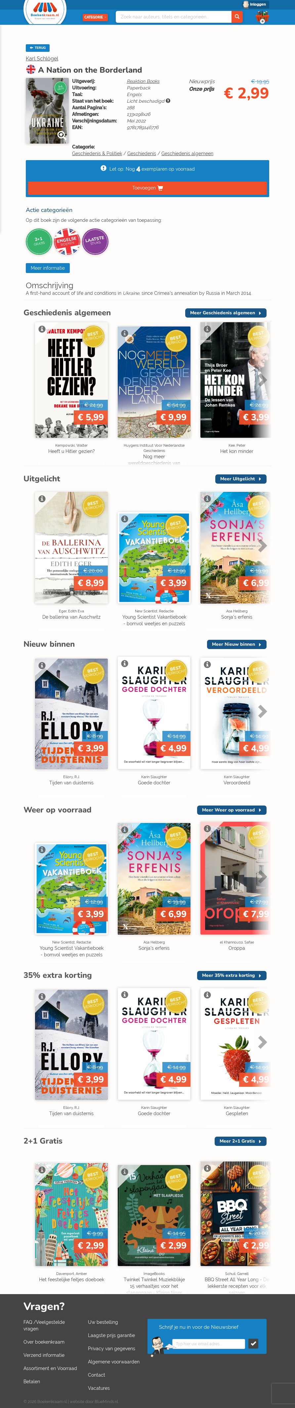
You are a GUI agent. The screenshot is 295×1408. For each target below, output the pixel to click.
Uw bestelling (103, 1322)
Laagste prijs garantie (111, 1335)
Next (261, 379)
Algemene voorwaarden (114, 1361)
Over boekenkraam (43, 1342)
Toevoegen (144, 187)
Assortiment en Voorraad (50, 1368)
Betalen (31, 1381)
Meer (222, 313)
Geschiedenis (141, 153)
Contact (96, 1375)
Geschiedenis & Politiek (97, 153)
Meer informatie (48, 268)
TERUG (38, 48)
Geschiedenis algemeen (187, 153)
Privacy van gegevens (111, 1348)
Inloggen (258, 4)
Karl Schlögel (42, 58)
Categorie (95, 17)
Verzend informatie (43, 1355)
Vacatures (99, 1388)
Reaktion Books (143, 81)
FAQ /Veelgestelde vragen (44, 1325)
